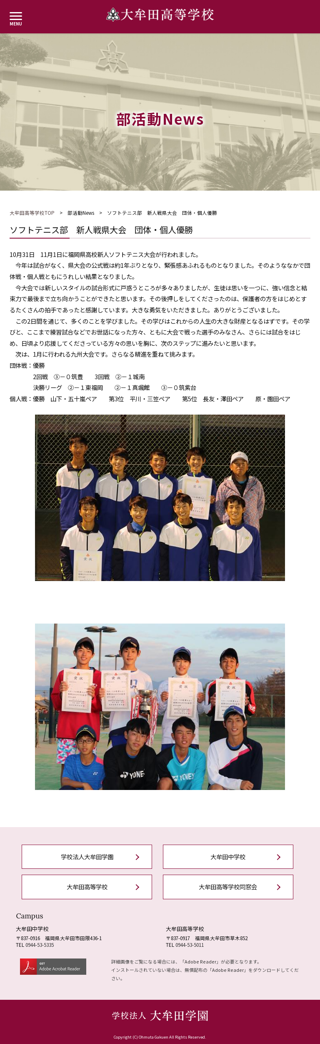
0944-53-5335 (39, 944)
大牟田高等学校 (87, 886)
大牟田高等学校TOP (32, 212)
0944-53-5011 (189, 944)
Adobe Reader (200, 961)
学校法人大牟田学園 (87, 856)
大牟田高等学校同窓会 (228, 886)
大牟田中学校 (227, 856)
